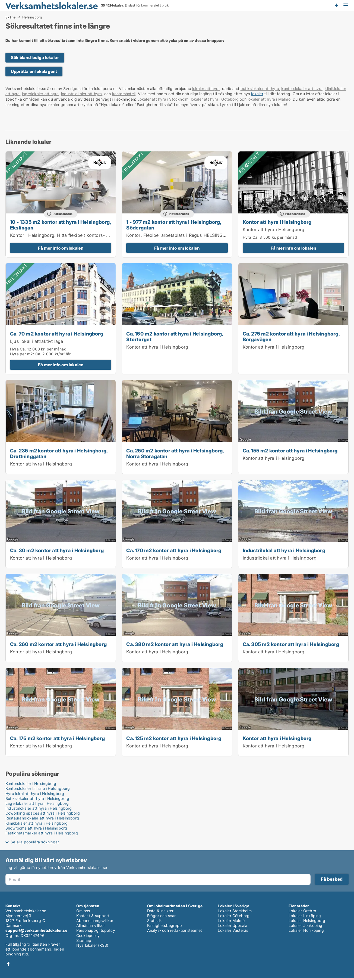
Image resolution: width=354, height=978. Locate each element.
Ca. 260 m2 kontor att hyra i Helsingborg (58, 644)
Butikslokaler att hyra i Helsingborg (37, 798)
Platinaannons (63, 214)
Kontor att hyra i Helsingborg (277, 222)
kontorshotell (124, 93)
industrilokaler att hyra (81, 93)
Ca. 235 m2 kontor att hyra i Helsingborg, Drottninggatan (59, 453)
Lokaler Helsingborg (307, 920)
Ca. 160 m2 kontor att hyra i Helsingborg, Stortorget (174, 336)
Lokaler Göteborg (233, 915)
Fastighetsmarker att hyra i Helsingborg (41, 833)
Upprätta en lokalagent (34, 71)
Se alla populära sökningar (35, 842)
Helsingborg (32, 17)
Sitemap (83, 940)
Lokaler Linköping (305, 915)
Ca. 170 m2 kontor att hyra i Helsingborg (173, 550)
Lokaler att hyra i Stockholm (163, 99)
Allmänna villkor (90, 925)
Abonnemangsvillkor (94, 920)
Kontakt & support (92, 915)
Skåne (10, 17)
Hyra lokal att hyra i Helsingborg (34, 793)
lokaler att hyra (206, 88)
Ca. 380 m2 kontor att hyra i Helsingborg (174, 644)
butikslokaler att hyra (260, 88)
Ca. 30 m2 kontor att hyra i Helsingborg (57, 550)
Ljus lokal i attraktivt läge (36, 341)
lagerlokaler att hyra (40, 93)
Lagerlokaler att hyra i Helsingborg (37, 803)
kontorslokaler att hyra (302, 88)
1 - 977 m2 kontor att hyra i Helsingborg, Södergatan (173, 225)
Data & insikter (160, 910)
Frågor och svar (161, 915)
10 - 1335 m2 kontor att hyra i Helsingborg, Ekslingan (60, 225)
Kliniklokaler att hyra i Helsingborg (36, 823)
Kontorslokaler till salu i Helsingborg (37, 788)
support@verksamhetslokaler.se (36, 930)
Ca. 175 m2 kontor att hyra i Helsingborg (57, 738)
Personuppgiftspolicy (95, 930)
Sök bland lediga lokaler (35, 57)
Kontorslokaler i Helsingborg (30, 783)
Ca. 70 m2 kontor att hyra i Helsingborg (56, 334)
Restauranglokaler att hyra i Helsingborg (42, 818)
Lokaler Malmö (231, 920)
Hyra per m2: (22, 354)
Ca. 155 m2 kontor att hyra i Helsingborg (290, 451)
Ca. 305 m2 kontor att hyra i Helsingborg (291, 644)
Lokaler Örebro (302, 910)
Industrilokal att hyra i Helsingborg (284, 550)
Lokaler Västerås (233, 930)
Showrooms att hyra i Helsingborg (36, 828)
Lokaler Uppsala (232, 925)
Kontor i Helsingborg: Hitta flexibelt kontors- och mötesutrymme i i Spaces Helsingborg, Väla (109, 235)
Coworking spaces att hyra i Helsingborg (42, 813)
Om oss (83, 910)
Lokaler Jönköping (305, 925)
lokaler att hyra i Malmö (269, 99)
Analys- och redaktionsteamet (174, 930)
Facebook (8, 963)
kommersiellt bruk (154, 5)
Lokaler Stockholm (234, 910)
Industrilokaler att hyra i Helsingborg (38, 808)
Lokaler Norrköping (306, 930)
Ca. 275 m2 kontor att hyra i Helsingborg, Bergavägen (291, 336)
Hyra (247, 237)
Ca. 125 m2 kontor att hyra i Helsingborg (173, 738)
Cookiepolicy (88, 935)
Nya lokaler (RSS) (92, 945)
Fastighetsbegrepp (164, 925)
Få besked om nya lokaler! (336, 5)
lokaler (257, 93)
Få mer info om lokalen (60, 248)
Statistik (154, 920)
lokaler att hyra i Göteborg (215, 99)
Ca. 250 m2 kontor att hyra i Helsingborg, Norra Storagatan (175, 453)
